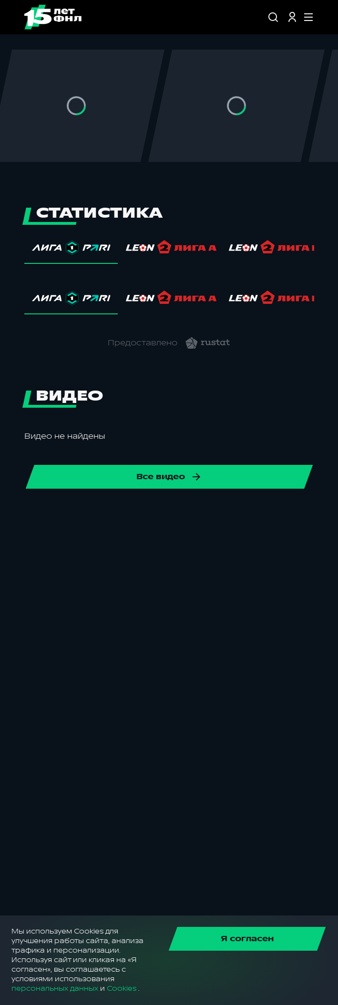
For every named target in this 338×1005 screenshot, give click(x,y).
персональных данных (54, 988)
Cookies (121, 988)
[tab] (71, 250)
